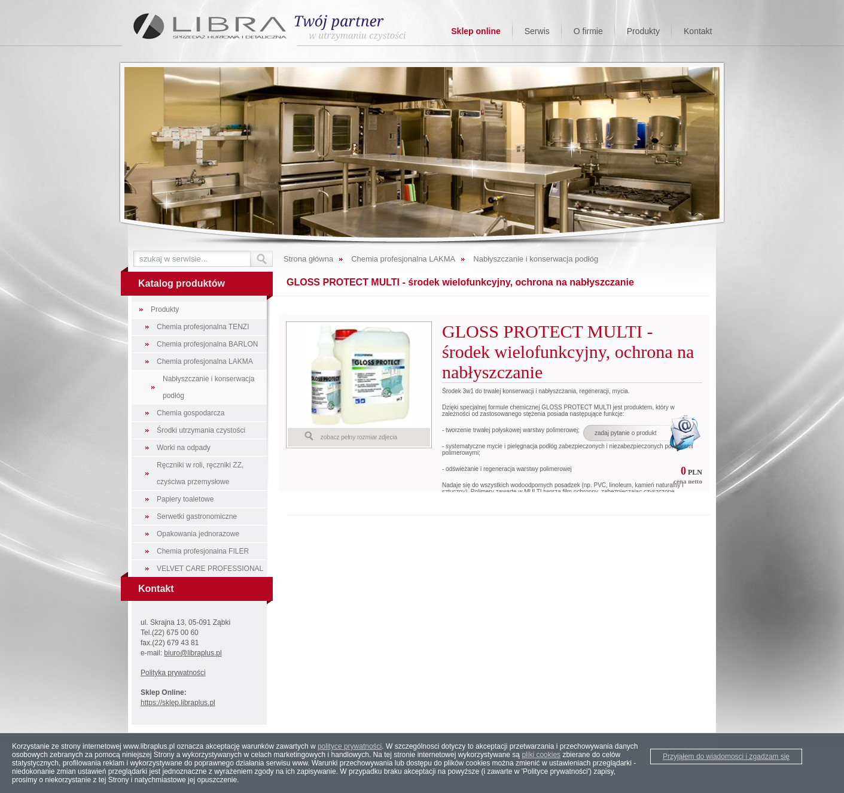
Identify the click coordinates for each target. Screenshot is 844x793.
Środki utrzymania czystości (201, 430)
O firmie (588, 31)
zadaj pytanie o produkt (625, 433)
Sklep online (475, 31)
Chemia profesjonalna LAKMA (205, 361)
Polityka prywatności (173, 673)
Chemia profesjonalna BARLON (207, 344)
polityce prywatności (350, 746)
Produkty (643, 31)
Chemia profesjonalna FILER (203, 551)
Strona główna (308, 258)
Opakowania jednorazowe (198, 534)
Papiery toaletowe (185, 499)
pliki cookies (541, 755)
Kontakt (698, 31)
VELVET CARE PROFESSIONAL (210, 568)
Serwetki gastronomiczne (197, 516)
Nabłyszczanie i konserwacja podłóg (208, 387)
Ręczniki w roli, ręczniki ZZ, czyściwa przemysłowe (200, 473)
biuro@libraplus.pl (192, 653)
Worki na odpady (184, 447)
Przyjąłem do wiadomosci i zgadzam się (726, 756)
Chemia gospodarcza (190, 413)
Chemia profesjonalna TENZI (203, 327)
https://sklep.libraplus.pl (178, 702)
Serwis (537, 31)
